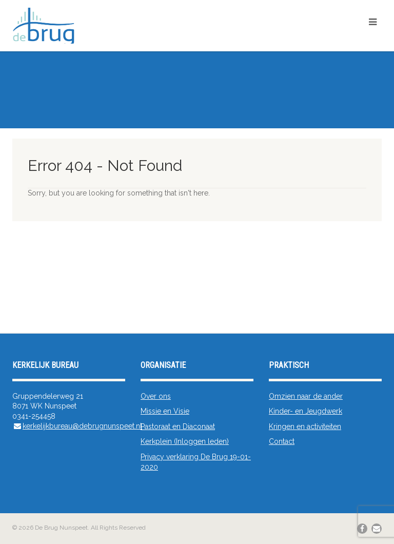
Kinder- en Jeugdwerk (305, 411)
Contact (281, 441)
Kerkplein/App (357, 40)
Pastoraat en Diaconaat (178, 426)
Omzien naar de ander (306, 396)
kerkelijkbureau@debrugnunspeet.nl (82, 426)
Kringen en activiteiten (305, 426)
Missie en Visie (165, 411)
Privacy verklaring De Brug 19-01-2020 (196, 462)
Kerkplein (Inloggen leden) (185, 441)
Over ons (156, 396)
